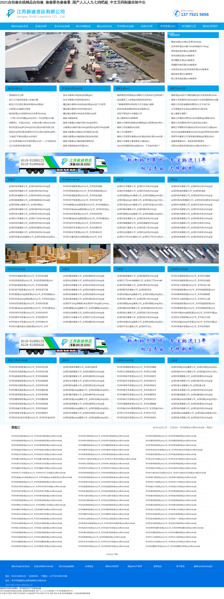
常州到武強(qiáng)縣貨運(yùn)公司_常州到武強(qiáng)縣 (89, 209)
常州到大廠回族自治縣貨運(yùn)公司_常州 (82, 237)
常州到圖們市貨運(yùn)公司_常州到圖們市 (136, 394)
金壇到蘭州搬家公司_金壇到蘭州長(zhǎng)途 (83, 322)
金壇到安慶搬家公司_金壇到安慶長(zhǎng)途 (29, 227)
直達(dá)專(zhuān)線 (43, 566)
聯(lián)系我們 (111, 566)
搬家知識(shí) (123, 88)
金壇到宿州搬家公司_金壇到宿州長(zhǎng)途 (29, 223)
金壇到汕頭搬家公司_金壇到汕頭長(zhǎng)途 (137, 232)
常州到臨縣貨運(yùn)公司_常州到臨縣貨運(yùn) (193, 303)
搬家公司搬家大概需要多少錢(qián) (133, 141)
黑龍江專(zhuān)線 (18, 360)
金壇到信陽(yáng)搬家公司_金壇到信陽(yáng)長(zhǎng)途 (143, 294)
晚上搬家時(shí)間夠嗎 (127, 118)
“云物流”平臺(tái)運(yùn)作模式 (23, 136)
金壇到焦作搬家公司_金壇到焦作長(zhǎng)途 (137, 317)
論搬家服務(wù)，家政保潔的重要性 (187, 141)
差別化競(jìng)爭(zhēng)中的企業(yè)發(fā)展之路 (31, 127)
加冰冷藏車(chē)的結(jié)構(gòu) (78, 95)
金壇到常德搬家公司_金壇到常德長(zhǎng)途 (83, 413)
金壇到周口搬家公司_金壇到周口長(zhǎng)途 (137, 299)
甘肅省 (65, 269)
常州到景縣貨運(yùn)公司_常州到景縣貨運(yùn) (85, 191)
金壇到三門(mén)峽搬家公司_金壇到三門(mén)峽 (139, 280)
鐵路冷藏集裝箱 (70, 118)
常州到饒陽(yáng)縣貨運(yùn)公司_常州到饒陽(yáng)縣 (88, 204)
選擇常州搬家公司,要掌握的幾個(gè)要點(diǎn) (192, 136)
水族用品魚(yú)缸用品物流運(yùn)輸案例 (190, 69)
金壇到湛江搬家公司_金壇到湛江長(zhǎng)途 (137, 227)
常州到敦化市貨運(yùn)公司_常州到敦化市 (136, 390)
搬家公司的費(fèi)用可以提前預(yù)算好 (189, 122)
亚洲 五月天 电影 (47, 593)
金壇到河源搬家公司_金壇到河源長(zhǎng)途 (137, 191)
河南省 (119, 269)
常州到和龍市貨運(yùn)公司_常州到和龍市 (136, 376)
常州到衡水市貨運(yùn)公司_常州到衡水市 (82, 232)
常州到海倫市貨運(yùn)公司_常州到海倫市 (28, 408)
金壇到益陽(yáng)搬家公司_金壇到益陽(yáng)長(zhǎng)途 (89, 417)
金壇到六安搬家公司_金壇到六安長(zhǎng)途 (29, 218)
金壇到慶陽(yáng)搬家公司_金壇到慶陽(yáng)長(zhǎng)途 (89, 308)
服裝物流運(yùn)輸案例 (182, 74)
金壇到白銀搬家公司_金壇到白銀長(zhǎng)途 (83, 312)
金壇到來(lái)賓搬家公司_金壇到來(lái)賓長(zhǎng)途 (195, 200)
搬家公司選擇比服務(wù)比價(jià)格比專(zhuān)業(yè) (141, 136)
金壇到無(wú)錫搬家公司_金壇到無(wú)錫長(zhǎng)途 (196, 413)
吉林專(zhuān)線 (125, 360)
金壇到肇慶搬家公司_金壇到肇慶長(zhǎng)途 (137, 223)
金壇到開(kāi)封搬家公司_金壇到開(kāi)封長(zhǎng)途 (142, 308)
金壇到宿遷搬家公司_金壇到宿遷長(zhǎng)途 (192, 376)
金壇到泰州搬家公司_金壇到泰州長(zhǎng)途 (192, 381)
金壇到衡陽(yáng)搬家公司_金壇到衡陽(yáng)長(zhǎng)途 (89, 408)
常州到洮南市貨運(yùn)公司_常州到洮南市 (136, 417)
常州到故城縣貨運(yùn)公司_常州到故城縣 (82, 195)
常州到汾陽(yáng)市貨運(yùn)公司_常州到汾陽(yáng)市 (196, 322)
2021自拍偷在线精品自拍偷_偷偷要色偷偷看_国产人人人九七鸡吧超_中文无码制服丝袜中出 (73, 2)
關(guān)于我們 (135, 566)
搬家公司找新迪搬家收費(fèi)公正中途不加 (190, 104)
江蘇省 (173, 360)
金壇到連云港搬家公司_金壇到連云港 (188, 385)
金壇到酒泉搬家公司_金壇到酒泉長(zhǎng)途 (83, 299)
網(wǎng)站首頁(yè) (21, 566)
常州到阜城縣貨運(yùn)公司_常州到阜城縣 (82, 186)
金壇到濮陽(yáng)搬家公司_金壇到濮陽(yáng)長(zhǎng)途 (143, 303)
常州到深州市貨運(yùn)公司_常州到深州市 (82, 223)
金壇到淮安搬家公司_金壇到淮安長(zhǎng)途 (192, 390)
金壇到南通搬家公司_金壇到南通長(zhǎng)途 (192, 404)
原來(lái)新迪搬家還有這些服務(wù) (133, 109)
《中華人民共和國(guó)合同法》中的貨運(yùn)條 (31, 118)
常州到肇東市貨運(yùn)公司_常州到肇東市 (28, 413)
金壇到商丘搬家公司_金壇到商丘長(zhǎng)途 (137, 312)
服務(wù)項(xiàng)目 (203, 566)
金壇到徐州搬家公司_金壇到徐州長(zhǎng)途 (192, 408)
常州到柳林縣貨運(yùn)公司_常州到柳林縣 (190, 294)
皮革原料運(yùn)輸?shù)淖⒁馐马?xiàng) (190, 46)
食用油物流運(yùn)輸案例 (183, 55)
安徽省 (11, 179)
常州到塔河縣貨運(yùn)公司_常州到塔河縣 (28, 371)
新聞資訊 (158, 566)
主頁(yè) (174, 427)
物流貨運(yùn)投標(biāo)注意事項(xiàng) (27, 113)
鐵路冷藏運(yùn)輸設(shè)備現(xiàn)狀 (81, 132)
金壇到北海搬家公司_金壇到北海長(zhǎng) (191, 223)
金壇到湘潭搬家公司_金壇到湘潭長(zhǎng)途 (83, 404)
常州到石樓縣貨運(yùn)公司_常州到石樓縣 (190, 276)
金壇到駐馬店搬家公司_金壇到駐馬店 (134, 289)
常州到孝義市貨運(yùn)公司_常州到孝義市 (190, 326)
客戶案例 (180, 566)
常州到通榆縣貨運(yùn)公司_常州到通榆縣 (136, 404)
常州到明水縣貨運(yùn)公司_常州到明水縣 (28, 385)
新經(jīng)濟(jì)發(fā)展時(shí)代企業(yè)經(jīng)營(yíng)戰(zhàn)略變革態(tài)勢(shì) (47, 132)
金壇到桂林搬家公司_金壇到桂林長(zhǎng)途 (192, 237)
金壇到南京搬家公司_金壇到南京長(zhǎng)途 (192, 417)
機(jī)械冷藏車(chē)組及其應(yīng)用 (79, 113)
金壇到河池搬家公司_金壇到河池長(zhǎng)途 (192, 204)
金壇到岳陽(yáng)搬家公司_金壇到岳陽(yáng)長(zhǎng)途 (89, 399)
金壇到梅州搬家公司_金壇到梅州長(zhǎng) (136, 209)
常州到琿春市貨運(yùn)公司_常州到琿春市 (136, 385)
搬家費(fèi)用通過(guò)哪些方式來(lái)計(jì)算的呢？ (141, 95)
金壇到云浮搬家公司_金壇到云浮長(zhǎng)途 (137, 186)
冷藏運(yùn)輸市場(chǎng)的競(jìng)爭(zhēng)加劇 (86, 127)
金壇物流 (89, 566)
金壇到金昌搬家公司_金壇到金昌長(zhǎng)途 (83, 280)
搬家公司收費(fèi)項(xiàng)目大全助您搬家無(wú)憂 (194, 100)
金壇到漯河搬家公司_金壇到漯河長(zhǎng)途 (137, 285)
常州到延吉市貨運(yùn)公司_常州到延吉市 (136, 399)
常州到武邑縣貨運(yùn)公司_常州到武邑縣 (82, 214)
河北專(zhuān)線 (71, 179)
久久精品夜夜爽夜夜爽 (81, 593)
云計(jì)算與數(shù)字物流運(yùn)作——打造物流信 (32, 141)
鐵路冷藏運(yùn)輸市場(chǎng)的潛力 (80, 122)
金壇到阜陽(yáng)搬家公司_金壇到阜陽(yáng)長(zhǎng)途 (35, 237)
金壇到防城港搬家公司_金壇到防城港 (188, 191)
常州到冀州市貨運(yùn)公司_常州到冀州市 (82, 227)
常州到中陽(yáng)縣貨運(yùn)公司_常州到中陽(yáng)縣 (196, 312)
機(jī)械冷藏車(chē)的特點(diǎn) (77, 109)
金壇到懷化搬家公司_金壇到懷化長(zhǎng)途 (83, 385)
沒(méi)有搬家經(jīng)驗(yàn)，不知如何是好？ (138, 145)
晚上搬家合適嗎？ (179, 113)
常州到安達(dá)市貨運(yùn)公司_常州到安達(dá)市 (32, 417)
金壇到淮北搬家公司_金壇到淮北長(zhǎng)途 (29, 214)
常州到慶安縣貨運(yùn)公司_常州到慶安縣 (28, 390)
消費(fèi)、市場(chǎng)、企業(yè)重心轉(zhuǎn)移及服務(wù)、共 (39, 122)
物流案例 (175, 35)
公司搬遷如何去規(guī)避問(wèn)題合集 (189, 109)
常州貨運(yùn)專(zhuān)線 (192, 427)
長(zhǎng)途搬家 (66, 566)
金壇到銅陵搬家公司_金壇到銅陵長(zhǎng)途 (29, 200)
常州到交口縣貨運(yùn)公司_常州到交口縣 (190, 285)
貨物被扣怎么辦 (16, 95)
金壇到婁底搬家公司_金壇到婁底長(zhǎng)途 (83, 376)
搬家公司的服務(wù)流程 (128, 127)
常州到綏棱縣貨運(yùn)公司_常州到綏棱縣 (28, 376)
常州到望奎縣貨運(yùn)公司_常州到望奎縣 (28, 404)
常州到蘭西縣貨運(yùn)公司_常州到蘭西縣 (28, 399)
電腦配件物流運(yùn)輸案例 (184, 65)
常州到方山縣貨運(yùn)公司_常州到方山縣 (190, 299)
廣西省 (173, 179)
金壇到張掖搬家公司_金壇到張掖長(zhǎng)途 (83, 294)
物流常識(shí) (15, 88)
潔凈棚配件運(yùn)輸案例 (183, 60)
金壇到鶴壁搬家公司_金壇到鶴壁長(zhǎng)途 (137, 276)
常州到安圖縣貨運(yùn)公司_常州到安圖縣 (136, 367)
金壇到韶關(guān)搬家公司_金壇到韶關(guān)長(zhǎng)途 (143, 195)
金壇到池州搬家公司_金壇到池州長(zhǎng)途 (29, 186)
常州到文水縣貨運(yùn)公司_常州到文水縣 (190, 317)
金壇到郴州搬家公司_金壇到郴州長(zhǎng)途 (83, 394)
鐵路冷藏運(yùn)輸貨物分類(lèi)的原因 (80, 136)
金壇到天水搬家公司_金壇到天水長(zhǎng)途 (83, 317)
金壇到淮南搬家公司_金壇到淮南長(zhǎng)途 (29, 232)
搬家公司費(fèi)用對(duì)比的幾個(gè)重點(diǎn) (193, 118)
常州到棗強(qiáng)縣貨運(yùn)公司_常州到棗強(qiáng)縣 (89, 218)
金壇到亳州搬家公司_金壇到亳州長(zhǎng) (28, 191)
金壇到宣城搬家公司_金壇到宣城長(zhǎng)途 (29, 195)
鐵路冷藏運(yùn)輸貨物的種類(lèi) (78, 141)
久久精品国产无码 (32, 593)
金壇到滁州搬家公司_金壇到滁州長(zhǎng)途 (29, 209)
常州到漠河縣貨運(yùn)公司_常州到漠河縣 (28, 367)
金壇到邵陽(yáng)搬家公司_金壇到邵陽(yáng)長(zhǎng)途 (89, 390)
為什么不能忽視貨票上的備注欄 (23, 100)
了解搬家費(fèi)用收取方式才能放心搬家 (135, 104)
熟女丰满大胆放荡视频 (63, 593)
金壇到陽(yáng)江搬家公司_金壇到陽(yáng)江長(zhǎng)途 (143, 200)
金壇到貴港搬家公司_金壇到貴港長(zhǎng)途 (192, 218)
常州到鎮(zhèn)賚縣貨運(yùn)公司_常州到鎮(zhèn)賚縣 (142, 408)
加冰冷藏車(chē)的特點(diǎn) (76, 100)
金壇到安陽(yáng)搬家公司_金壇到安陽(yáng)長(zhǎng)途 (143, 322)
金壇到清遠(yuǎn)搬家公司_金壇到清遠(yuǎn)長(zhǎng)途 (143, 204)
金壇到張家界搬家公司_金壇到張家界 (80, 367)
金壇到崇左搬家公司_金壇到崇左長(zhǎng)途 (192, 186)
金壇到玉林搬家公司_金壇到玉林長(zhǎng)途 (192, 232)
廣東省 (119, 179)
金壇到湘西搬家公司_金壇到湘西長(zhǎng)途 (83, 371)
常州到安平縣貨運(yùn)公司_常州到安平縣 (82, 200)
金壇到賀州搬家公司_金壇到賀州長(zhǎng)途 (192, 195)
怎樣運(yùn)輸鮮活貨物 (19, 109)
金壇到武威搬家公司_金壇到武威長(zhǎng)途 (83, 289)
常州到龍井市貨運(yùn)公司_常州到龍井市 (136, 381)
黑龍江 (210, 427)
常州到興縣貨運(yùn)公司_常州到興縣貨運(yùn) (193, 308)
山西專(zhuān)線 (179, 269)
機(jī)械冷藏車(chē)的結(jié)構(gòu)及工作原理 (84, 104)
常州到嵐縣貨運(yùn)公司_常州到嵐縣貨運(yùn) (193, 289)
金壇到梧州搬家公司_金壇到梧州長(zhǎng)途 (192, 227)
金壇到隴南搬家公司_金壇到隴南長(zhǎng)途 (83, 276)
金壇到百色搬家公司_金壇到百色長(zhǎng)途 (192, 209)
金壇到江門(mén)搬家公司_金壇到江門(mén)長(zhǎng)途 (143, 237)
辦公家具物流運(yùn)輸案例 (184, 78)
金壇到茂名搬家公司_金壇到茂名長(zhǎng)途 (137, 218)
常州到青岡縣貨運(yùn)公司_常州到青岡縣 (28, 394)
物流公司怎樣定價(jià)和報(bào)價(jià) (26, 104)
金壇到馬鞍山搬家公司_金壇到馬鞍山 (26, 204)
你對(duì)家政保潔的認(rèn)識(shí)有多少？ (191, 145)
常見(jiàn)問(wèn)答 (72, 88)
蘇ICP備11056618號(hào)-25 (19, 585)
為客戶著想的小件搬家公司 (129, 113)
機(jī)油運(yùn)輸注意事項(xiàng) (186, 42)
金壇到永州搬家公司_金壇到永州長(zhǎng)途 (83, 381)
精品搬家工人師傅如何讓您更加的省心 (134, 100)
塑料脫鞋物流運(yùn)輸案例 (184, 51)
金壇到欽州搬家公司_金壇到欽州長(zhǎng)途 (192, 214)
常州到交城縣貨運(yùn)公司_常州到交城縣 (190, 280)
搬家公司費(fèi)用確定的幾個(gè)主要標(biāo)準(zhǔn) (142, 122)
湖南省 (65, 360)
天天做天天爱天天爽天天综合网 (12, 593)
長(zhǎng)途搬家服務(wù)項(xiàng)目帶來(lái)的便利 (195, 132)
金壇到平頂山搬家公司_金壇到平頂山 (134, 326)
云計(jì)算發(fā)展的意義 (20, 145)
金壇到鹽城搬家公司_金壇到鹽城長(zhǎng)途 (192, 394)
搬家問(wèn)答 (178, 88)
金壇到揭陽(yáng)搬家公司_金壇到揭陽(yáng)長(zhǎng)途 (143, 214)
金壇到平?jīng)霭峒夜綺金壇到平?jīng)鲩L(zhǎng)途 (87, 303)
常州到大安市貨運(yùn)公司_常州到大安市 (136, 413)
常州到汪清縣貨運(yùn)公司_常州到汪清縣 (136, 371)
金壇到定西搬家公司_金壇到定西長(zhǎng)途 (83, 285)
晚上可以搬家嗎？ (125, 132)
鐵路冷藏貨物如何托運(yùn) (76, 145)
